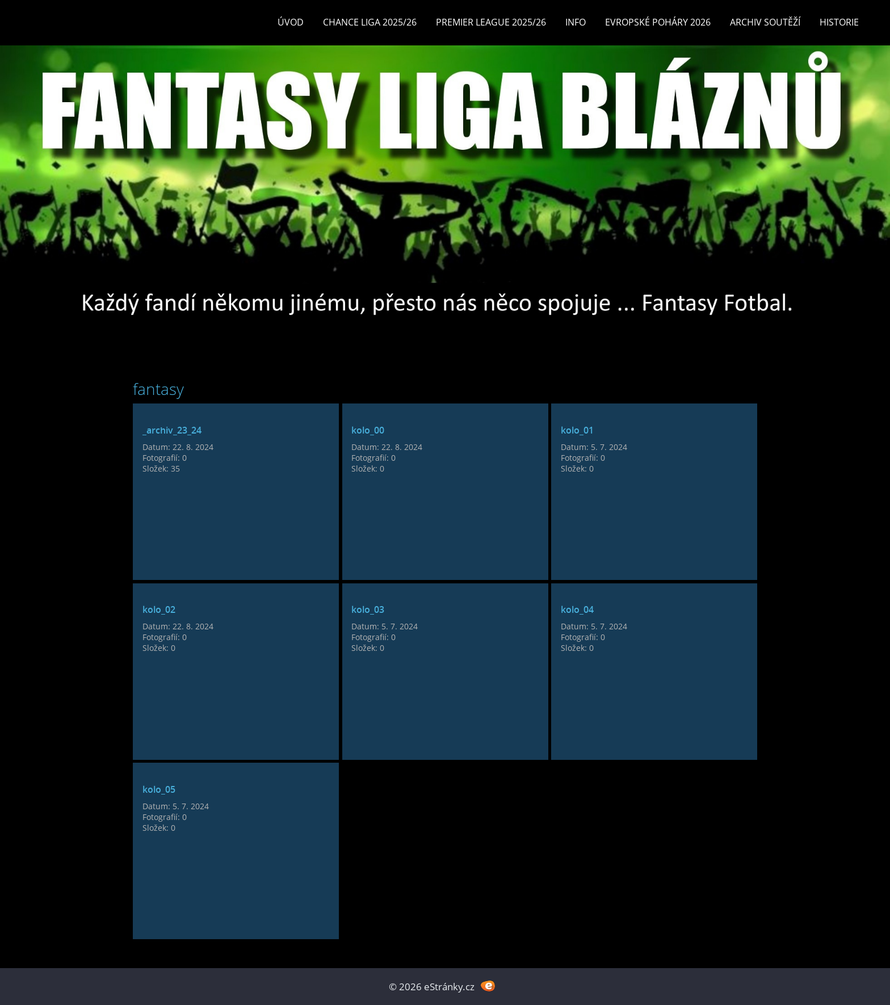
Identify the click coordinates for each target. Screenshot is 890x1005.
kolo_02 (158, 609)
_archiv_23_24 (171, 430)
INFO (575, 22)
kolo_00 (367, 430)
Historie (839, 22)
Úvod (291, 22)
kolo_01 (577, 430)
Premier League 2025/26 (491, 22)
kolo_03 (367, 609)
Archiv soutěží (765, 22)
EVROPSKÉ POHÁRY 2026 (658, 22)
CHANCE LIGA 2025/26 (370, 22)
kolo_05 (158, 789)
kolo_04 (577, 609)
